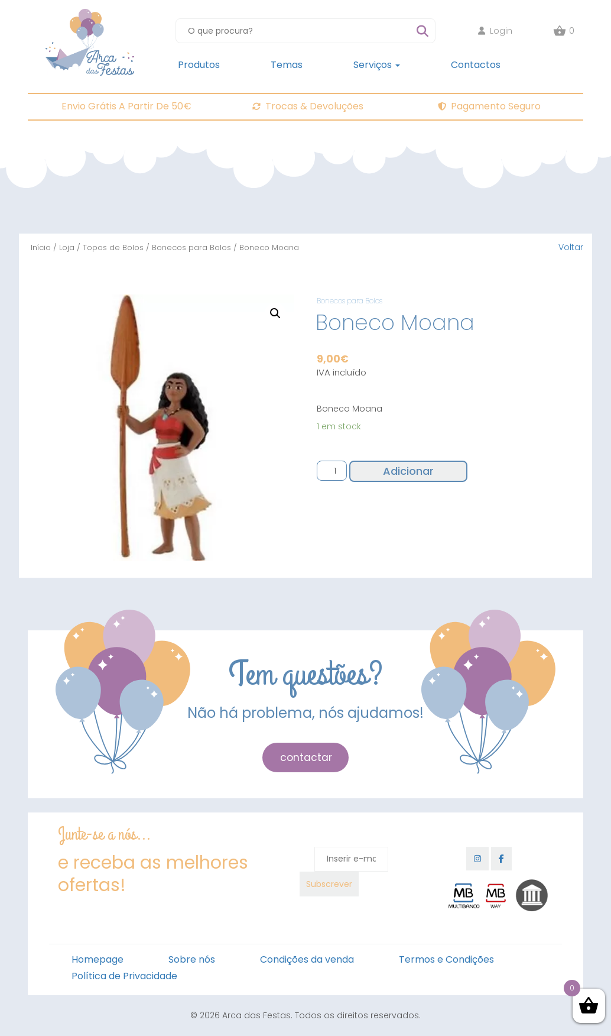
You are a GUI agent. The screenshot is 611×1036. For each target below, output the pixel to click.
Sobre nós (191, 959)
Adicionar (408, 471)
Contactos (475, 65)
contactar (306, 757)
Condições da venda (307, 959)
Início (41, 247)
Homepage (98, 959)
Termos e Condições (446, 959)
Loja (66, 247)
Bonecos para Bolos (191, 247)
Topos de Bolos (113, 247)
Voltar (570, 247)
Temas (287, 65)
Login (495, 31)
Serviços (376, 65)
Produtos (199, 65)
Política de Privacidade (124, 976)
